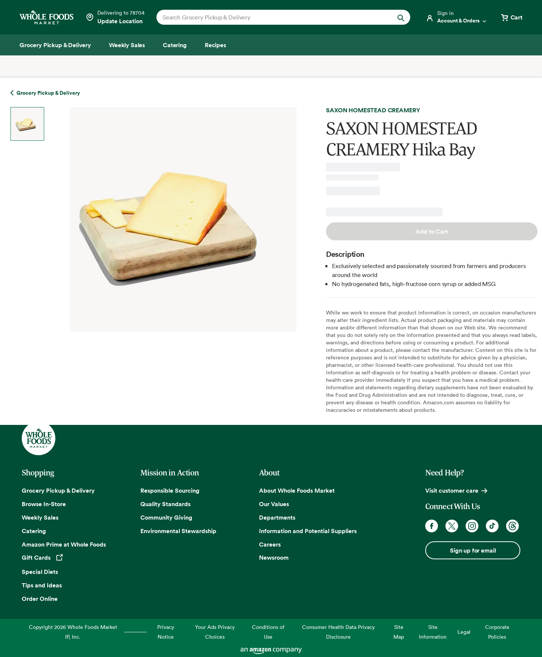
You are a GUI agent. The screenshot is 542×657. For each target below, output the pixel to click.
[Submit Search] (401, 17)
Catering (34, 531)
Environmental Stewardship (178, 531)
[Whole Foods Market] (46, 17)
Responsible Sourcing (170, 490)
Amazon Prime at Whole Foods (64, 544)
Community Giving (166, 517)
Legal (464, 631)
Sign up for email (473, 550)
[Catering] (175, 44)
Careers (270, 544)
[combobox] (271, 17)
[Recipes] (215, 44)
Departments (277, 517)
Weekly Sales (40, 517)
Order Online (40, 598)
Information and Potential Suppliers (308, 531)
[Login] (456, 17)
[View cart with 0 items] (511, 17)
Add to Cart (431, 231)
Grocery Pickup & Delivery (58, 490)
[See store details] (114, 17)
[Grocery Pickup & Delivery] (55, 44)
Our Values (274, 504)
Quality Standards (165, 504)
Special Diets (40, 572)
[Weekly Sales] (127, 44)
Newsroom (274, 557)
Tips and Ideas (42, 585)
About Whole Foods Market (297, 490)
